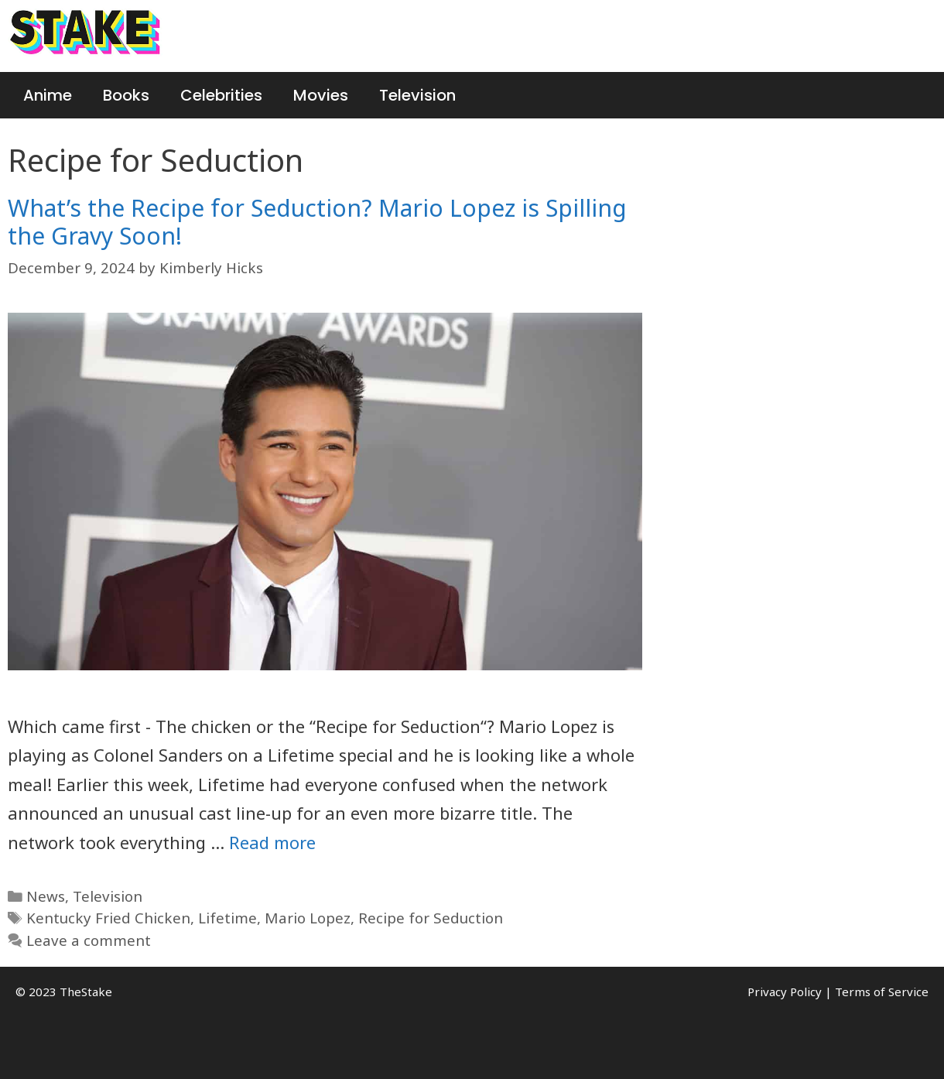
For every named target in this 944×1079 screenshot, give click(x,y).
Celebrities (221, 95)
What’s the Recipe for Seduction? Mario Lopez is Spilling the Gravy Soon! (317, 222)
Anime (47, 95)
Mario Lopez (308, 917)
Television (417, 95)
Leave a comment (88, 940)
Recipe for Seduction (430, 917)
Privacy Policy (784, 991)
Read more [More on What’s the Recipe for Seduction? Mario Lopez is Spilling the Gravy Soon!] (272, 842)
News (45, 896)
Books (126, 95)
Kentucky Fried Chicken (108, 917)
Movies (320, 95)
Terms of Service (882, 991)
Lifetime (227, 917)
